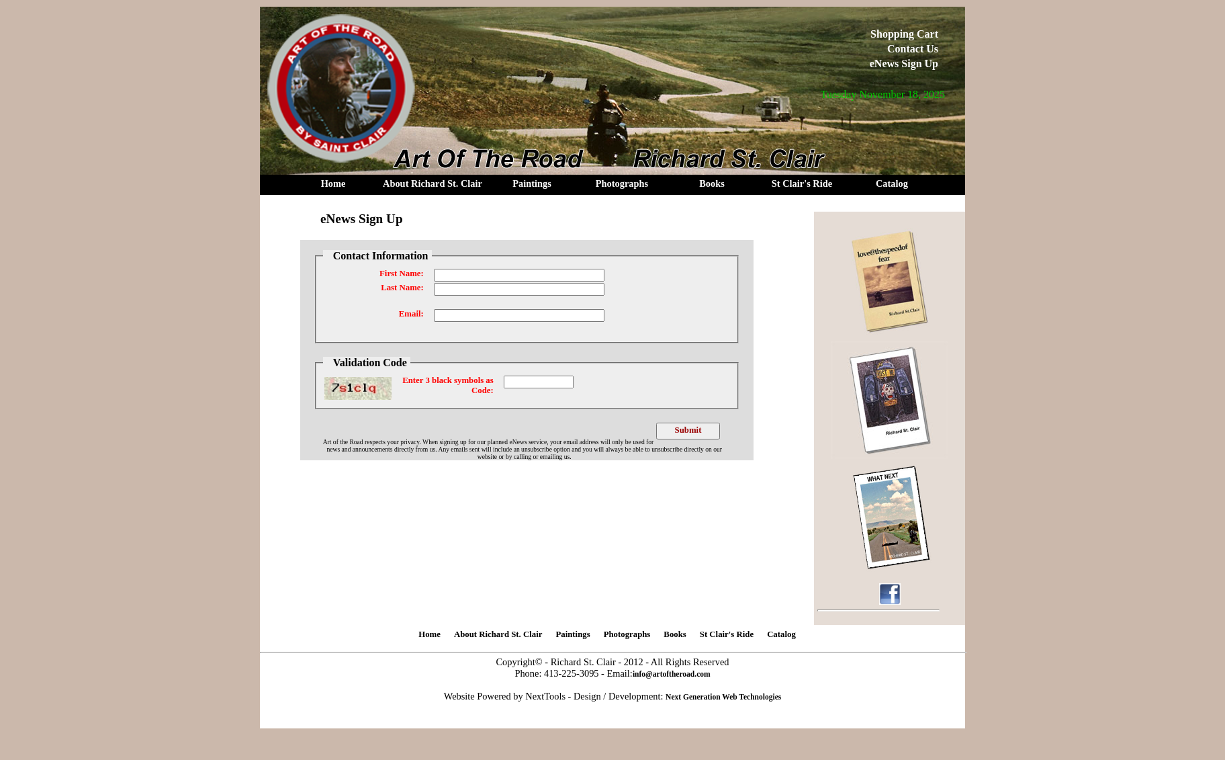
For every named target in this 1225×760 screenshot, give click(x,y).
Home (333, 183)
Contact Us (912, 48)
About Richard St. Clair (432, 183)
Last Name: (402, 287)
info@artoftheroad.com (672, 674)
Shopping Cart (904, 34)
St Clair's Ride (802, 183)
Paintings (531, 183)
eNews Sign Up (904, 63)
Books (712, 183)
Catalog (892, 183)
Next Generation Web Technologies (723, 697)
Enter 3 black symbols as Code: (448, 385)
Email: (411, 314)
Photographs (622, 183)
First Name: (401, 273)
